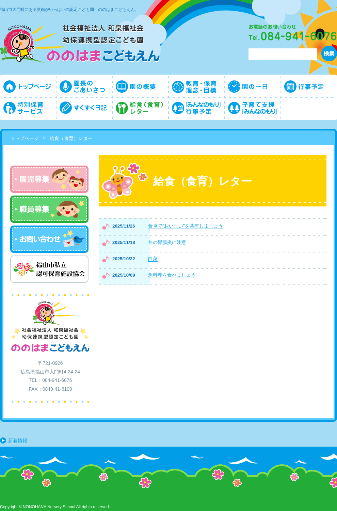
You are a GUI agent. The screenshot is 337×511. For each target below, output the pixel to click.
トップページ (24, 138)
